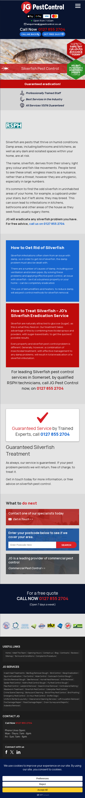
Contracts (64, 652)
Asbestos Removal (12, 705)
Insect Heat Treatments (14, 673)
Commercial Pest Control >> (26, 568)
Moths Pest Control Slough (34, 682)
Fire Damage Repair (12, 702)
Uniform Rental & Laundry (15, 699)
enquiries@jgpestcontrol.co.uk (44, 24)
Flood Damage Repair (32, 702)
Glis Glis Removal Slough (14, 679)
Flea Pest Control (11, 686)
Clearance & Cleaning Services (42, 699)
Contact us (48, 652)
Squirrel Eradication (13, 676)
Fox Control (28, 676)
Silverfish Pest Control (34, 689)
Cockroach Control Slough (59, 676)
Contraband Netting (68, 686)
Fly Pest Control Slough (58, 682)
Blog (56, 652)
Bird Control (55, 673)
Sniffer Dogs (52, 695)
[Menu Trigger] (77, 6)
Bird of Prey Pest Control (55, 692)
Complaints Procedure (46, 656)
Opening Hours (34, 652)
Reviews (74, 652)
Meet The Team (19, 652)
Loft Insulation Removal (68, 699)
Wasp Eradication (70, 673)
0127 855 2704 (51, 29)
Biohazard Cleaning (34, 692)
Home (8, 652)
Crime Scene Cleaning (13, 692)
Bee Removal (32, 679)
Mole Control (40, 676)
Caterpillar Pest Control (56, 689)
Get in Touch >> (23, 519)
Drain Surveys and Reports (56, 702)
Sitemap (9, 656)
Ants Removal (67, 679)
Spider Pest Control (12, 682)
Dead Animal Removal (48, 686)
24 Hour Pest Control (36, 695)
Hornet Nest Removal (49, 679)
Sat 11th (76, 44)
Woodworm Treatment (13, 689)
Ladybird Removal (28, 686)
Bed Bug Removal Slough (37, 673)
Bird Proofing (73, 692)
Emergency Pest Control (14, 695)
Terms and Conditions (24, 656)
